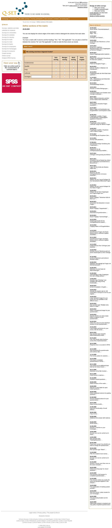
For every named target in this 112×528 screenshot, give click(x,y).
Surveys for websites (8, 35)
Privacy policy (41, 513)
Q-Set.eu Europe (27, 522)
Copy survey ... (94, 413)
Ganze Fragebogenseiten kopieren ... (100, 54)
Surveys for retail (7, 42)
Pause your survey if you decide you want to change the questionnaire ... (100, 444)
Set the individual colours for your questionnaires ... (99, 399)
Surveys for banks (7, 44)
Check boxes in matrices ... (97, 375)
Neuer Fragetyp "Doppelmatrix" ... (99, 208)
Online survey (6, 55)
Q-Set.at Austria (34, 519)
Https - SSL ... (94, 33)
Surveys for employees (9, 46)
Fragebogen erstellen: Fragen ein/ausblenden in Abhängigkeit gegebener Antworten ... (98, 117)
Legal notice (32, 513)
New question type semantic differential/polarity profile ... (98, 334)
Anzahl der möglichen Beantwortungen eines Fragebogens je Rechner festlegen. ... (100, 49)
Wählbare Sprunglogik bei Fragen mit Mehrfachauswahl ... (100, 264)
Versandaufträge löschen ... (97, 84)
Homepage (5, 19)
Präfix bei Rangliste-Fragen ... (98, 63)
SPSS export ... (94, 423)
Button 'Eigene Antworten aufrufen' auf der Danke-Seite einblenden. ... (99, 98)
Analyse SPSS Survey (9, 58)
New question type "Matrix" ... (98, 449)
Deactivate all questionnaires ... (98, 212)
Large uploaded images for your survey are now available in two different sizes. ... (99, 299)
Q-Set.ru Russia (46, 522)
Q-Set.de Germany (23, 519)
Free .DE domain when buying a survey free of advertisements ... (99, 340)
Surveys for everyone (8, 51)
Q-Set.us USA (63, 522)
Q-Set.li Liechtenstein (52, 520)
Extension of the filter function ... (99, 371)
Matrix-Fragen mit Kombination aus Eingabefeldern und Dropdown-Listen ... (100, 111)
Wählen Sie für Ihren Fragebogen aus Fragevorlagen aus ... (99, 192)
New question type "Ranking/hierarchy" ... (96, 439)
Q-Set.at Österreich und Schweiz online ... (99, 258)
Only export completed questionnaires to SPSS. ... (97, 360)
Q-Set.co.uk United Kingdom (46, 519)
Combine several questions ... (98, 379)
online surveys (73, 5)
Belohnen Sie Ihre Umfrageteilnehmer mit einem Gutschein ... (98, 174)
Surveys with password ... (97, 139)
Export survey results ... (96, 404)
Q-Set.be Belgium (41, 520)
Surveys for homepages (9, 49)
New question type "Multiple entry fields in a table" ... (99, 305)
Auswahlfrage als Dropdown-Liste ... (100, 135)
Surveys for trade (7, 39)
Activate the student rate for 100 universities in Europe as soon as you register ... (100, 292)
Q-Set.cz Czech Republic (65, 520)
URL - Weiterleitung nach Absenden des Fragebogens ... (100, 79)
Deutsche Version (82, 7)
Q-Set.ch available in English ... (98, 287)
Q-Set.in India (54, 522)
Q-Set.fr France (66, 519)
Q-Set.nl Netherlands (30, 520)
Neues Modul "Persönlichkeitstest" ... (100, 29)
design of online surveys (97, 16)
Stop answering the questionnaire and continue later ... (99, 351)
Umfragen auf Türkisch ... (97, 37)
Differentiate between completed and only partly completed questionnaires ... (100, 505)
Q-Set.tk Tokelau (37, 522)
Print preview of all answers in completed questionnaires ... (98, 475)
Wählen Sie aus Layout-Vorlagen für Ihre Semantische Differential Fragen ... (100, 181)
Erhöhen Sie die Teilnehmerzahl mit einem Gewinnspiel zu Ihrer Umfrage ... (100, 252)
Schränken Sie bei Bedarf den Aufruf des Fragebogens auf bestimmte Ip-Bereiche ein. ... (100, 162)
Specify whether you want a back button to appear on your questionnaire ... (99, 317)
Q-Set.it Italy (57, 519)
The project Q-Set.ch (53, 513)
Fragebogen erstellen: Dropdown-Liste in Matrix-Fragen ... (99, 130)
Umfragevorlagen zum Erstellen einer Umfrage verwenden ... (100, 93)
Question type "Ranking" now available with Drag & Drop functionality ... (98, 281)
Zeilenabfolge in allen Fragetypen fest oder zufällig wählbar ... (99, 275)
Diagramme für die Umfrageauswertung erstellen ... (99, 149)
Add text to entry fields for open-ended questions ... (99, 388)
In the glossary (94, 13)
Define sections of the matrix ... (98, 383)
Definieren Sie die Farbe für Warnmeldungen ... (97, 269)
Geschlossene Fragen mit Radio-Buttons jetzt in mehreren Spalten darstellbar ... (99, 240)
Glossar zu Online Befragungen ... (99, 88)
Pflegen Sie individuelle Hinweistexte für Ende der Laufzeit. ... (100, 59)
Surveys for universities (9, 33)
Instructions (13, 19)
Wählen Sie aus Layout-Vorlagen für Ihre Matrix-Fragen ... (100, 187)
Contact (56, 19)
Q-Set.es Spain (20, 520)
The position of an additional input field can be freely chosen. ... (99, 366)
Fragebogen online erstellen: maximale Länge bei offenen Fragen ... (100, 124)
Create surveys (6, 53)
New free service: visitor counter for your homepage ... (100, 493)
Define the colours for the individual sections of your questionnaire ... (100, 323)
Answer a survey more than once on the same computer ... (100, 464)
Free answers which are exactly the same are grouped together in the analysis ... (100, 481)
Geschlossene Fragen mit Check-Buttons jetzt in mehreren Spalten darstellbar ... (99, 233)
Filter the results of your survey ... (99, 453)
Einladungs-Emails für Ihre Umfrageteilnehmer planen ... (98, 221)
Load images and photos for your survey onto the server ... (99, 329)
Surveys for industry (8, 37)
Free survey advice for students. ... (99, 356)
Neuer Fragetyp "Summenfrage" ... (99, 216)
